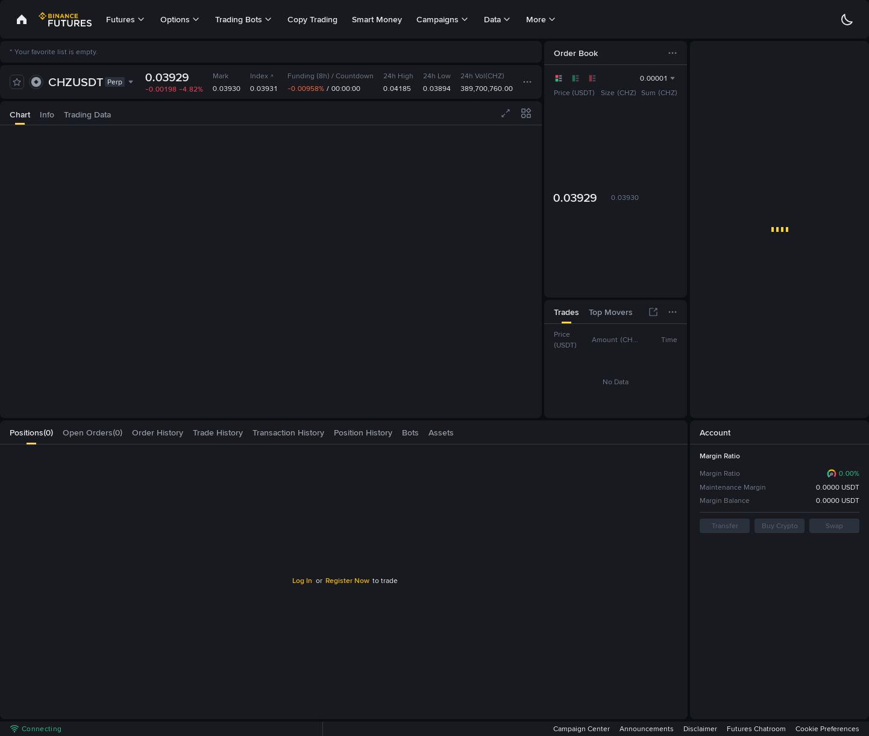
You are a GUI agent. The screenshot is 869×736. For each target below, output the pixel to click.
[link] (21, 19)
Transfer (724, 526)
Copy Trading (312, 19)
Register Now (347, 580)
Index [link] (262, 76)
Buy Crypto (779, 526)
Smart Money (377, 19)
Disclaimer (700, 729)
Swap (834, 526)
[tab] (20, 113)
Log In (302, 580)
